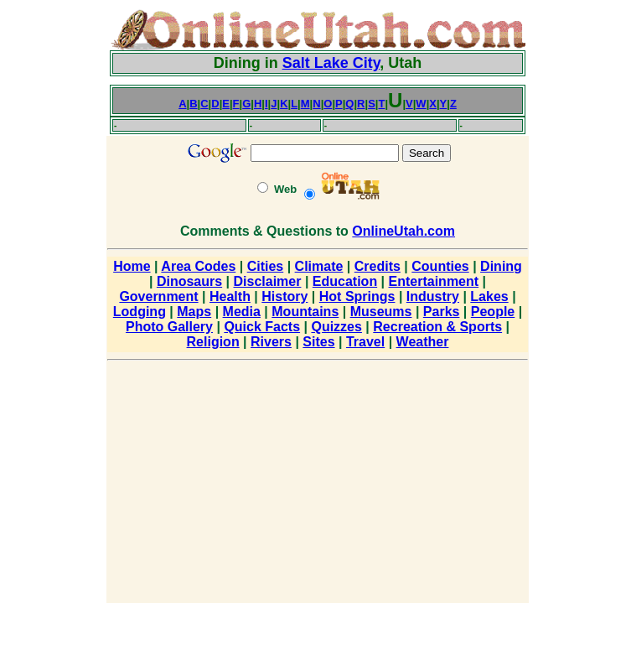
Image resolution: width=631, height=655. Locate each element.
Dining (501, 266)
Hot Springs (357, 296)
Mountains (305, 311)
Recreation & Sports (437, 327)
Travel (365, 342)
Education (345, 281)
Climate (319, 266)
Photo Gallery (169, 327)
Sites (318, 342)
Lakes (489, 296)
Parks (441, 311)
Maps (194, 311)
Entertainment (434, 281)
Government (158, 296)
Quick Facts (262, 327)
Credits (377, 266)
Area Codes (198, 266)
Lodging (139, 311)
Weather (422, 342)
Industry (432, 296)
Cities (265, 266)
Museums (381, 311)
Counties (439, 266)
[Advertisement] (54, 260)
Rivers (271, 342)
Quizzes (336, 327)
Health (230, 296)
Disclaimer (268, 281)
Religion (213, 342)
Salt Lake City (331, 63)
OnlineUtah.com (403, 231)
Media (242, 311)
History (284, 296)
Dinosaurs (189, 281)
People (493, 311)
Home (131, 266)
